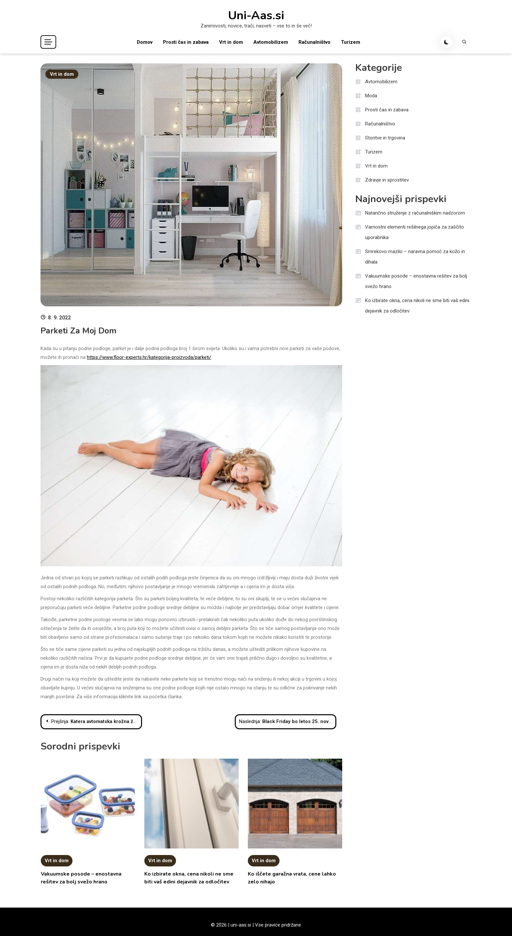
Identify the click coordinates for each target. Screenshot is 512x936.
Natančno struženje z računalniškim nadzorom (415, 213)
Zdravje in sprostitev (387, 180)
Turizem (350, 42)
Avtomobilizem (270, 42)
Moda (371, 96)
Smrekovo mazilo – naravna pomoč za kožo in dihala (415, 257)
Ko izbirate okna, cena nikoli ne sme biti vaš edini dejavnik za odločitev (417, 306)
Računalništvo (314, 42)
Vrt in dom (231, 42)
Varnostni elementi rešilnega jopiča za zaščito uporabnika (414, 232)
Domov (144, 42)
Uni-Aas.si (256, 16)
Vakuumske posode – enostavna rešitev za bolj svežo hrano (416, 281)
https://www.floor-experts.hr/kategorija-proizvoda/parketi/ (149, 357)
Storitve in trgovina (385, 138)
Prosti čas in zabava (186, 42)
